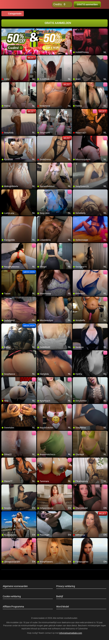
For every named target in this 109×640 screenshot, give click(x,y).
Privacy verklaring (65, 586)
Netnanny (70, 628)
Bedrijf (59, 596)
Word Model (62, 606)
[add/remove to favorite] (75, 31)
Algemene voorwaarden (15, 586)
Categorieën (12, 13)
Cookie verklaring (12, 596)
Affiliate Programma (13, 606)
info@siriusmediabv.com (70, 633)
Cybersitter (83, 628)
